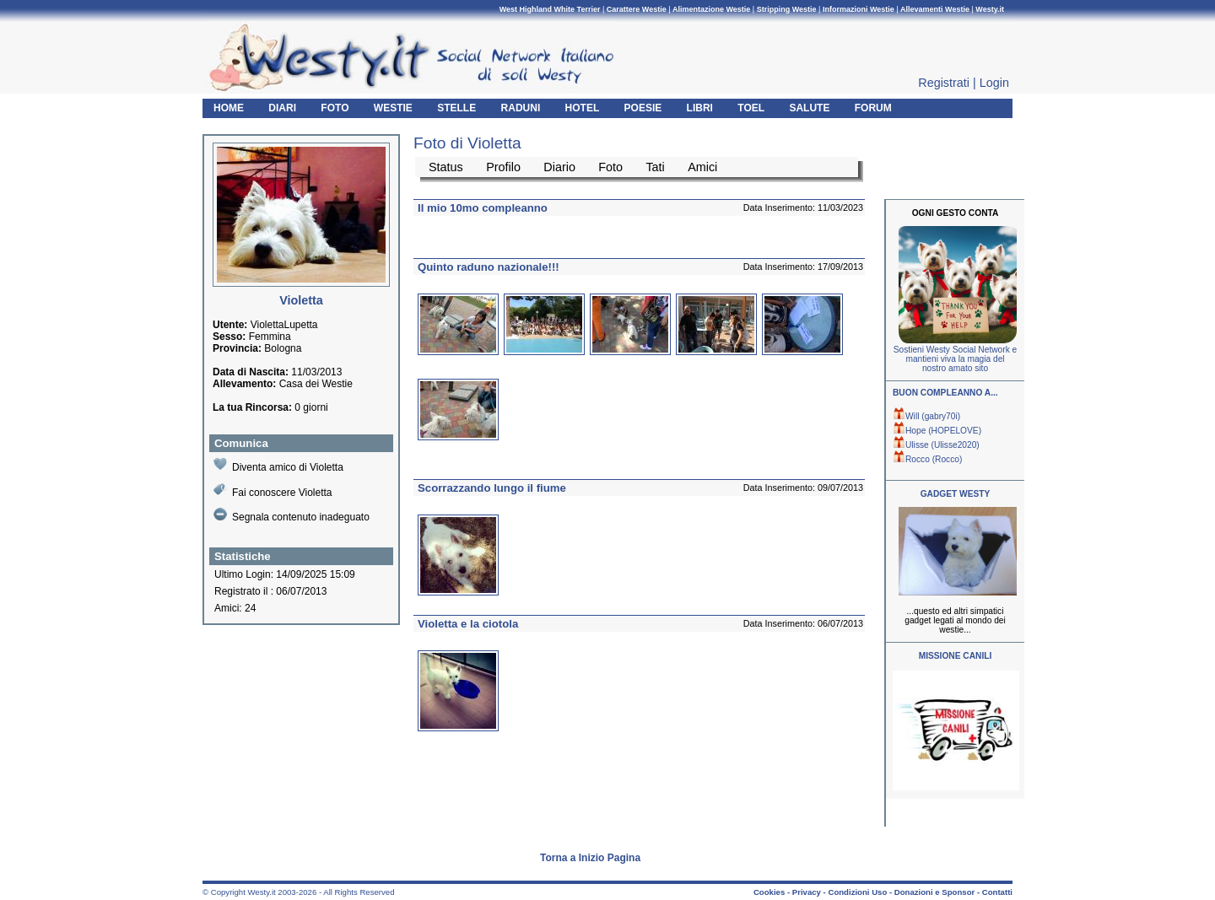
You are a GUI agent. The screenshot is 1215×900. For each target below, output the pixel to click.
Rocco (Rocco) (927, 459)
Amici (702, 167)
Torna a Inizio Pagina (590, 858)
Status (446, 167)
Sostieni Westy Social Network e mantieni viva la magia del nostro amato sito (955, 359)
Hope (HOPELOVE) (937, 430)
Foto (610, 167)
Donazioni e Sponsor (934, 892)
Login (994, 82)
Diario (559, 167)
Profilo (503, 167)
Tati (654, 167)
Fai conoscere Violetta (272, 490)
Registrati (943, 82)
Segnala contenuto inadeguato (291, 515)
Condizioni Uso (857, 892)
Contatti (997, 892)
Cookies (769, 892)
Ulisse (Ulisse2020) (936, 445)
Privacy (806, 892)
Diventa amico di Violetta (278, 465)
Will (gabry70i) (926, 416)
